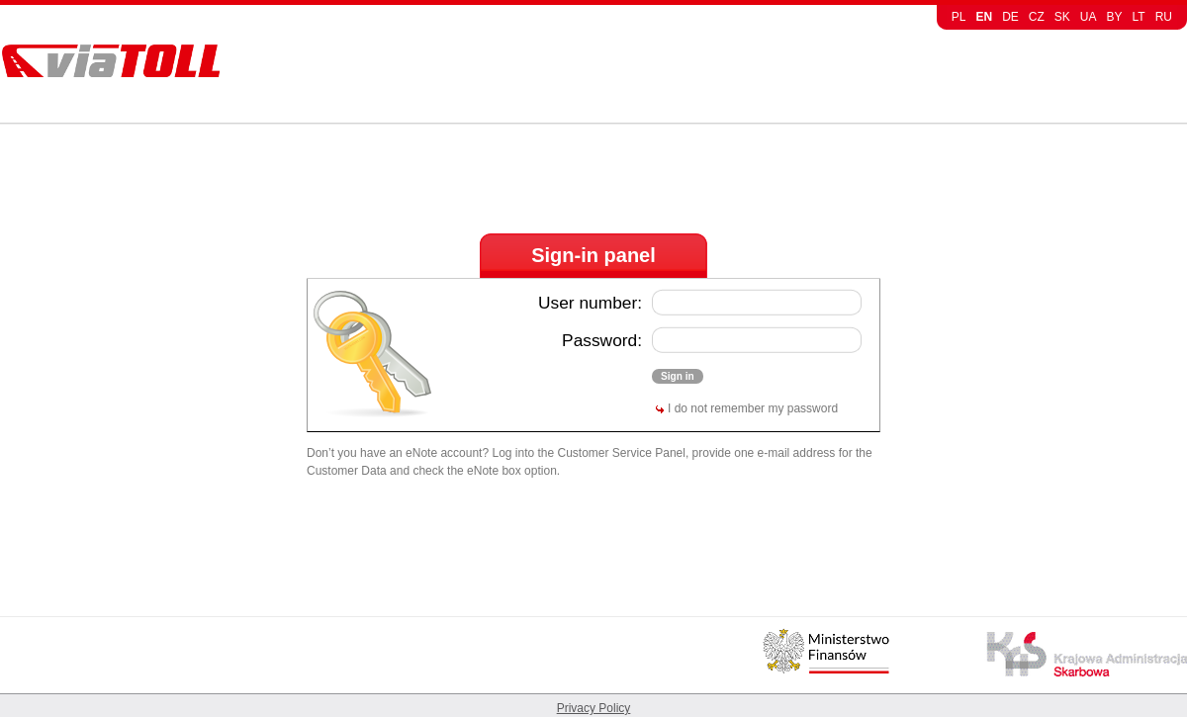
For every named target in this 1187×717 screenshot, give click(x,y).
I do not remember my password (753, 408)
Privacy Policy (594, 708)
